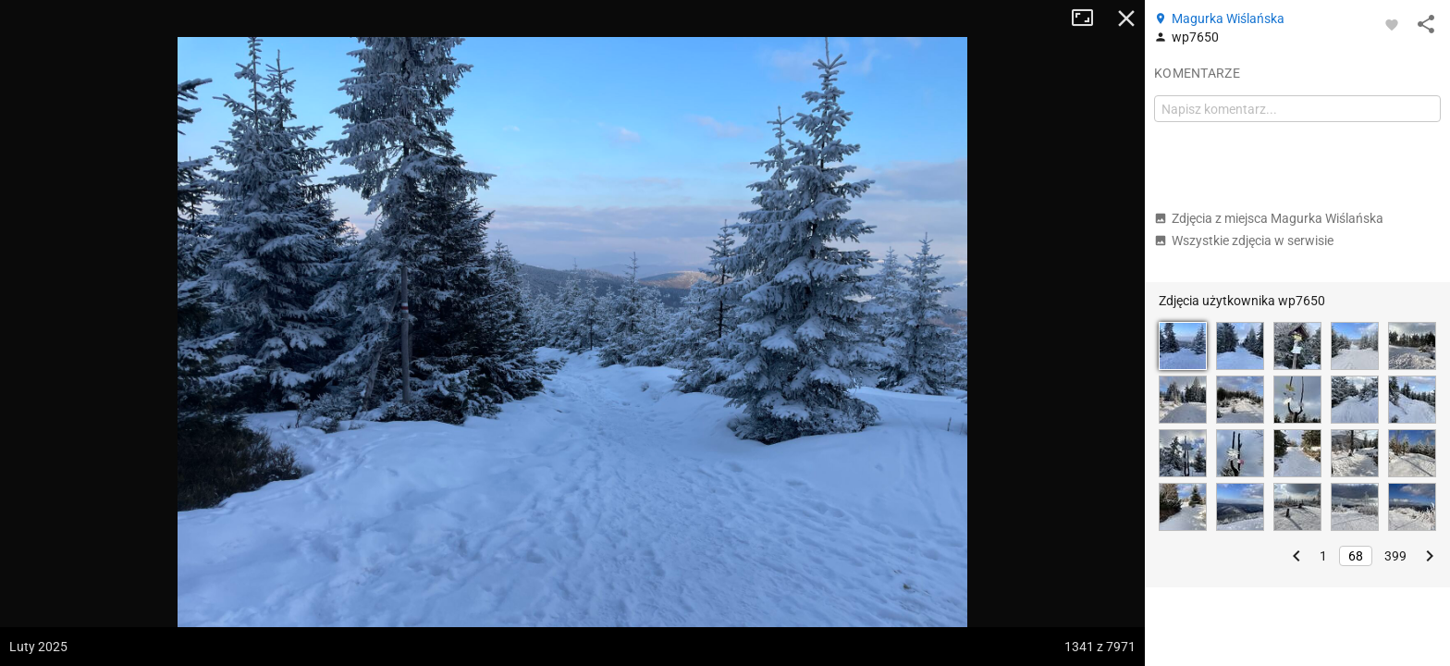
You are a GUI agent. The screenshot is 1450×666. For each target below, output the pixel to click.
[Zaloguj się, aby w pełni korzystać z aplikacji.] (1392, 24)
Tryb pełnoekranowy (1089, 18)
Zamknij (1126, 18)
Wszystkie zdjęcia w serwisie (1243, 240)
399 (1395, 556)
